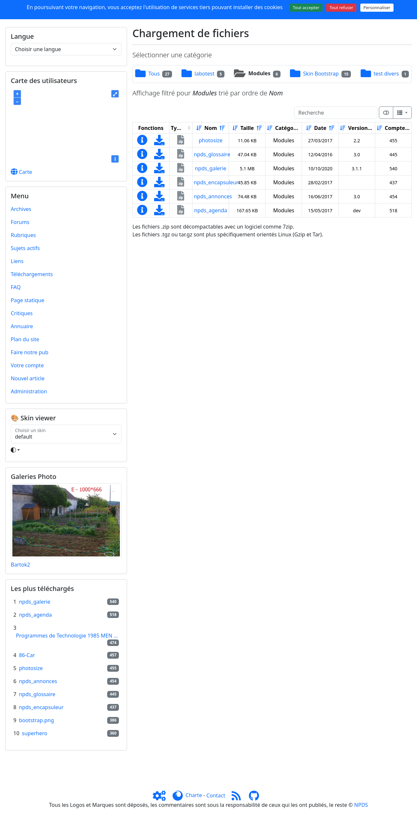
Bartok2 (20, 564)
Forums (20, 222)
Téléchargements (32, 274)
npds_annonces (38, 681)
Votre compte (27, 365)
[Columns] (402, 112)
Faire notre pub (29, 352)
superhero (34, 733)
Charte (194, 795)
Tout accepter (306, 7)
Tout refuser (341, 7)
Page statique (27, 300)
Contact (215, 795)
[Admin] (162, 795)
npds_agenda (35, 614)
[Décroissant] (222, 128)
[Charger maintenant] (159, 142)
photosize (31, 668)
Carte (21, 171)
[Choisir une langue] (66, 49)
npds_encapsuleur (41, 707)
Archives (21, 209)
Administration (29, 391)
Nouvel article (28, 378)
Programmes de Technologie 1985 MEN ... (67, 635)
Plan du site (25, 339)
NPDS (361, 804)
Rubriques (23, 235)
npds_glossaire (37, 694)
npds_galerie (34, 601)
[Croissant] (199, 128)
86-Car (27, 655)
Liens (17, 261)
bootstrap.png (36, 720)
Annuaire (22, 326)
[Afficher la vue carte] (386, 112)
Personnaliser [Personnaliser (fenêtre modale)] (377, 7)
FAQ (16, 287)
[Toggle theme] (66, 449)
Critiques (22, 313)
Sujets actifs (25, 248)
